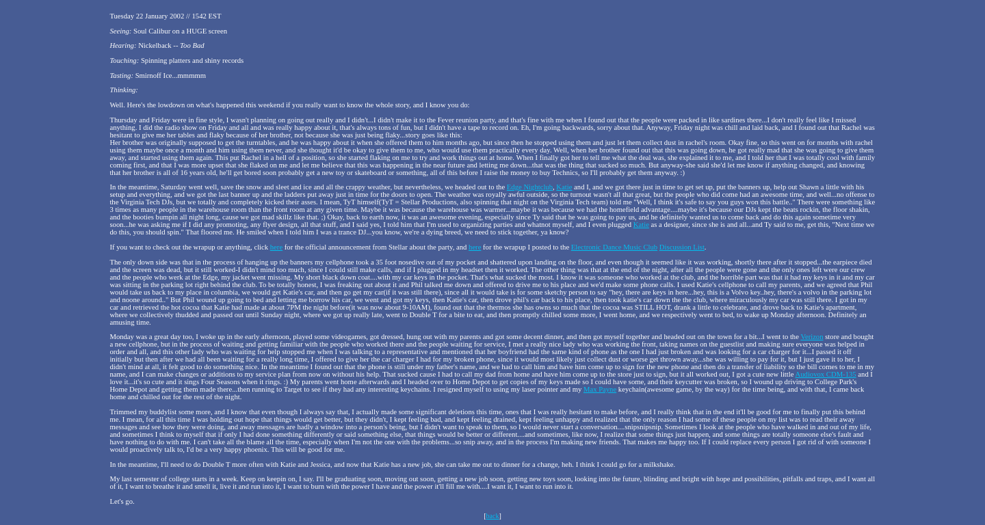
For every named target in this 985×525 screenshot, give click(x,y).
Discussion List (682, 247)
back (492, 516)
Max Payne (599, 389)
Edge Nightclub (530, 187)
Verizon (811, 336)
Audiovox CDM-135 (826, 374)
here (276, 247)
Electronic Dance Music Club (614, 247)
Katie (564, 187)
